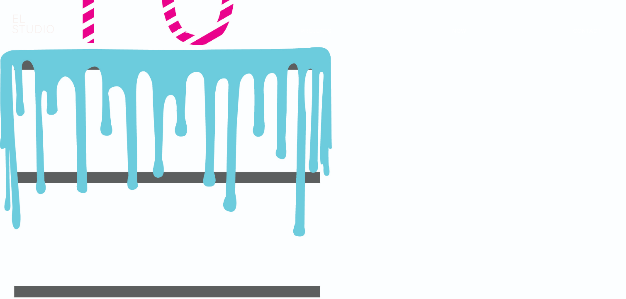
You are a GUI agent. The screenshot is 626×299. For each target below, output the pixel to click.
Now (459, 31)
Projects (315, 31)
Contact (587, 31)
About (187, 31)
